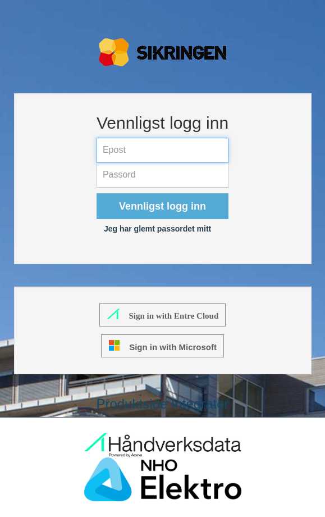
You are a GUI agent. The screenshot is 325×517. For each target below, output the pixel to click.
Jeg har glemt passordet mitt (157, 228)
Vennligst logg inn (162, 206)
